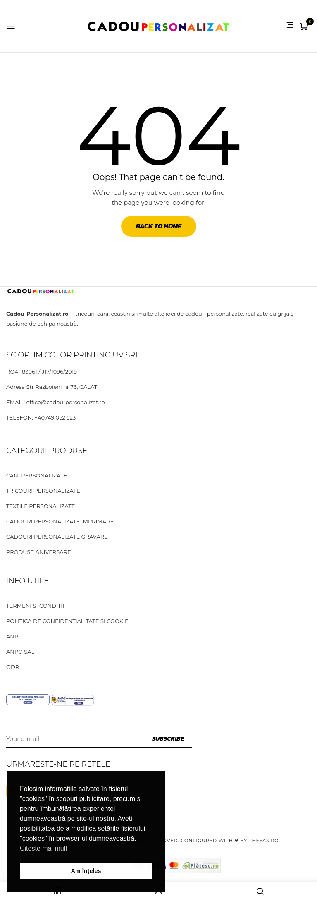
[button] (305, 27)
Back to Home (158, 226)
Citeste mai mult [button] (43, 848)
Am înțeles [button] (86, 871)
